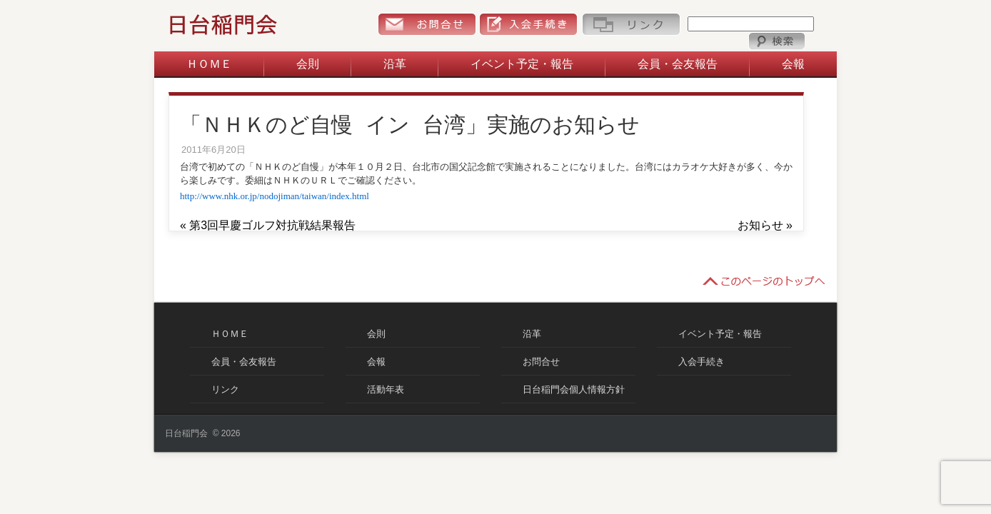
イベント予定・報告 (522, 64)
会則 (307, 64)
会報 (793, 64)
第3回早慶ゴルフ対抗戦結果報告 (272, 225)
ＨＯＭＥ (209, 64)
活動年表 (385, 389)
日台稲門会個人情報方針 (574, 389)
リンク (631, 25)
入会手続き (529, 25)
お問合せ (427, 25)
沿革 (394, 64)
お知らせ (760, 225)
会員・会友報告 (678, 64)
